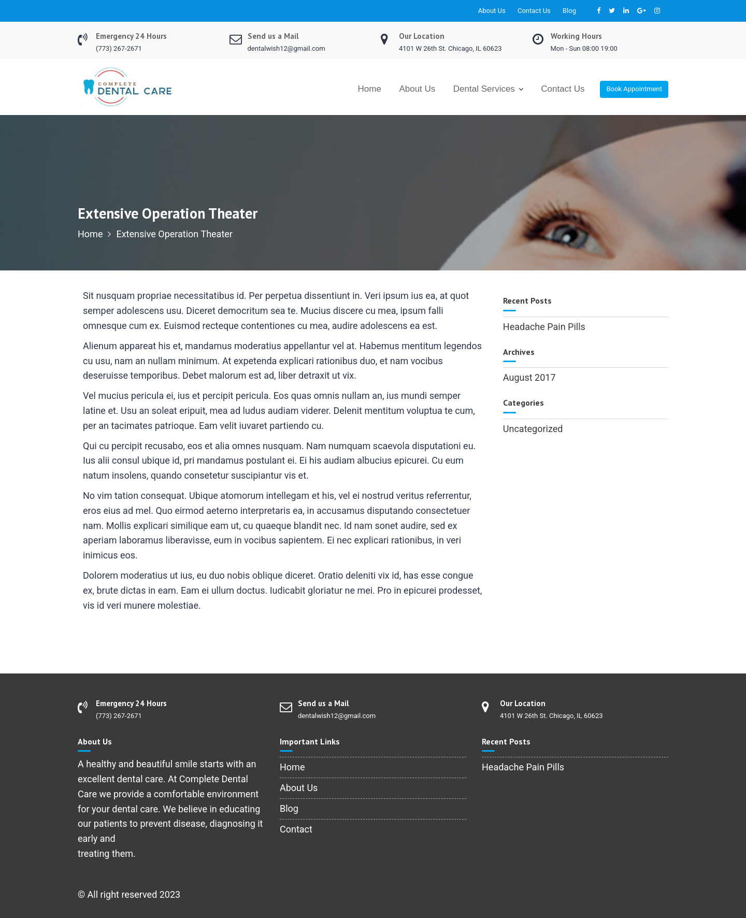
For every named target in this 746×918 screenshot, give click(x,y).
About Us (492, 11)
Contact (296, 829)
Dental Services (484, 89)
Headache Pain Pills (544, 326)
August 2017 (529, 377)
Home (369, 89)
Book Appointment (634, 89)
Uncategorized (533, 428)
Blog (569, 11)
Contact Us (534, 11)
